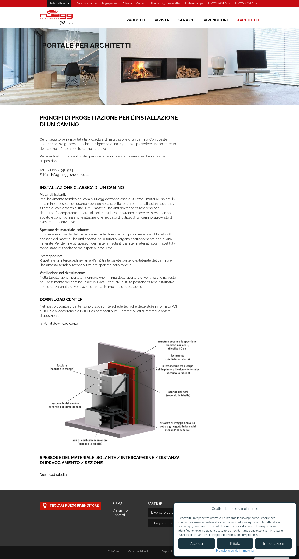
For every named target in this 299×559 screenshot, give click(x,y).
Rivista (162, 20)
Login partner (110, 3)
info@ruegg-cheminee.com (72, 175)
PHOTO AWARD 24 (246, 3)
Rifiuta (235, 543)
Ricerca (155, 3)
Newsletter (173, 3)
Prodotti (135, 20)
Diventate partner (87, 3)
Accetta (196, 543)
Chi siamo (120, 510)
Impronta (248, 550)
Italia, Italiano (57, 3)
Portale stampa (194, 3)
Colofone (113, 551)
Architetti (248, 20)
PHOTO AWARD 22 (219, 3)
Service (186, 20)
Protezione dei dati (228, 550)
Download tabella (53, 475)
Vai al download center (61, 323)
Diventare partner (164, 512)
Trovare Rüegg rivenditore (70, 506)
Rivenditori (216, 20)
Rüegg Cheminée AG (63, 17)
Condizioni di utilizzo (140, 551)
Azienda (127, 3)
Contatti (141, 3)
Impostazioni (273, 543)
